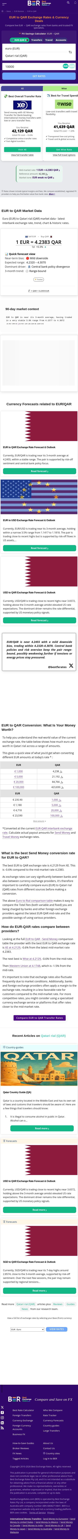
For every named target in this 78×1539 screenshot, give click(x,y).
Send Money (62, 832)
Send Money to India (32, 1525)
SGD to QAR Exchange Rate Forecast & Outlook (29, 1262)
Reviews (57, 1304)
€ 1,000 (18, 771)
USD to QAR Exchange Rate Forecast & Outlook (29, 592)
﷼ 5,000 (56, 805)
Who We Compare (52, 1410)
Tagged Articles (21, 1458)
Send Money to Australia (40, 1528)
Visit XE (22, 149)
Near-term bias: (14, 258)
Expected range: (15, 262)
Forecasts (10, 1141)
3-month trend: (14, 271)
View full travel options (64, 155)
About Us (48, 1443)
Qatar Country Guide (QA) (17, 1092)
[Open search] (68, 3)
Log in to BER (50, 1458)
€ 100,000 (18, 787)
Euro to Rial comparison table (34, 900)
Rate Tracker (50, 1415)
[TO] (38, 55)
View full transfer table (22, 155)
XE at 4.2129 (12, 947)
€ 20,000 (18, 781)
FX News (17, 1453)
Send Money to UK (54, 1525)
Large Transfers (51, 1430)
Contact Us (49, 1448)
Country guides (51, 1425)
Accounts (61, 40)
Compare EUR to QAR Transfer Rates (39, 1018)
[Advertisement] (39, 695)
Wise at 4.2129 (32, 959)
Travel (49, 40)
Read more (41, 1128)
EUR (66, 66)
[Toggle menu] (4, 4)
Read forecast (39, 471)
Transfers (36, 40)
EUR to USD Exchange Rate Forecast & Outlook (29, 520)
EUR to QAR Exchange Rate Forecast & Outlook (29, 447)
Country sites (53, 1453)
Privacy (50, 1512)
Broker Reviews (21, 1448)
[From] (38, 48)
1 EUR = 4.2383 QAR (47, 169)
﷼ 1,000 (56, 799)
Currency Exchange (23, 1420)
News (25, 1309)
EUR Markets (19, 11)
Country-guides (13, 1047)
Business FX (19, 1434)
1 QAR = (38, 290)
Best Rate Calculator (23, 1410)
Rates (9, 11)
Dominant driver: (15, 266)
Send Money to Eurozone (55, 1518)
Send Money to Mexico (46, 1522)
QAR (72, 66)
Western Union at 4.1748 (24, 966)
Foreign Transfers (22, 1415)
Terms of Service (37, 1512)
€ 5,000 (18, 776)
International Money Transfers (25, 1518)
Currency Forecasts (53, 1420)
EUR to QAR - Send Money (41, 939)
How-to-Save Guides (23, 1443)
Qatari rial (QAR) (25, 1304)
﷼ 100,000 (56, 815)
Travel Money (10, 837)
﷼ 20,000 (56, 810)
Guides (71, 1304)
